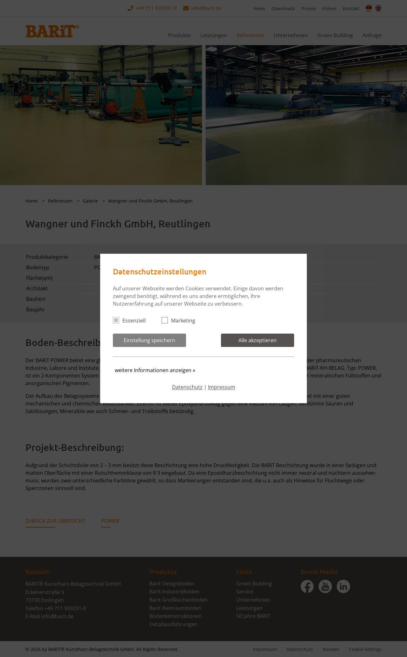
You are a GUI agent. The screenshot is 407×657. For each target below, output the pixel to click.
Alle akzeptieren (257, 340)
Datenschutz (187, 387)
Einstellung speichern (149, 340)
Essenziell (132, 320)
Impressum (221, 387)
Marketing (181, 320)
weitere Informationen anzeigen (155, 370)
